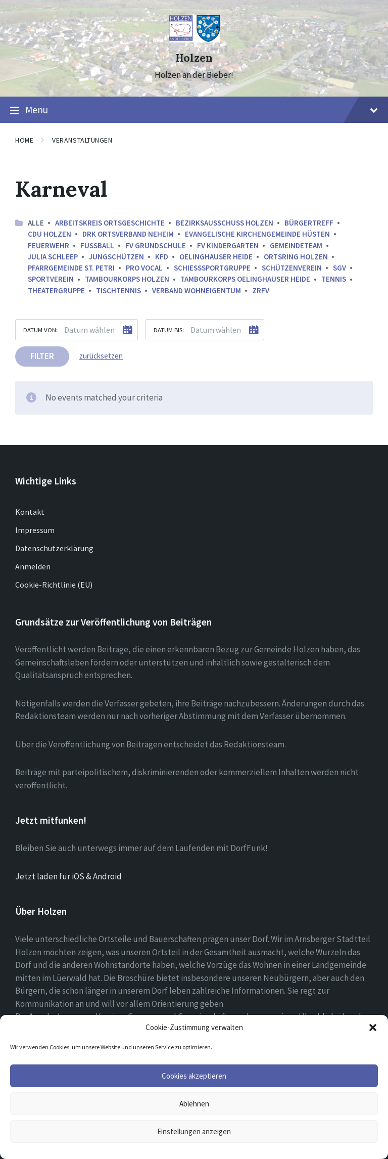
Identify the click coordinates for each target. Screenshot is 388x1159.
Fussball (97, 245)
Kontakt (29, 512)
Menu (194, 110)
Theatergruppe (56, 290)
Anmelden (33, 566)
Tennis (333, 279)
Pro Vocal (144, 268)
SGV (339, 268)
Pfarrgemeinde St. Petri (71, 268)
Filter (42, 356)
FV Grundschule (155, 245)
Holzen (194, 58)
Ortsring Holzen (296, 256)
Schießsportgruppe (212, 268)
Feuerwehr (48, 245)
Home (24, 140)
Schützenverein (292, 268)
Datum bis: (169, 330)
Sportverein (51, 279)
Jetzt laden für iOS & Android (68, 876)
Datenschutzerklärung (54, 548)
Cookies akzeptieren (194, 1076)
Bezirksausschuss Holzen (224, 223)
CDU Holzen (49, 234)
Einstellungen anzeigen (194, 1131)
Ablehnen (194, 1103)
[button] (373, 1027)
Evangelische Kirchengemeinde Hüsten (257, 234)
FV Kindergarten (228, 245)
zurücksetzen (101, 356)
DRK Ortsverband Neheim (128, 234)
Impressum (35, 530)
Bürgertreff (308, 223)
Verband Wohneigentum (196, 290)
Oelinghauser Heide (216, 256)
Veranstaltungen (82, 140)
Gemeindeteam (296, 245)
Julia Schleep (53, 256)
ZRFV (260, 290)
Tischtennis (118, 290)
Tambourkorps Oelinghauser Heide (245, 279)
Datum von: (40, 330)
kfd (161, 256)
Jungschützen (116, 256)
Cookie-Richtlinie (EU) (53, 585)
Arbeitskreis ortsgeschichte (110, 223)
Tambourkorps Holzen (127, 279)
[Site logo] (194, 39)
